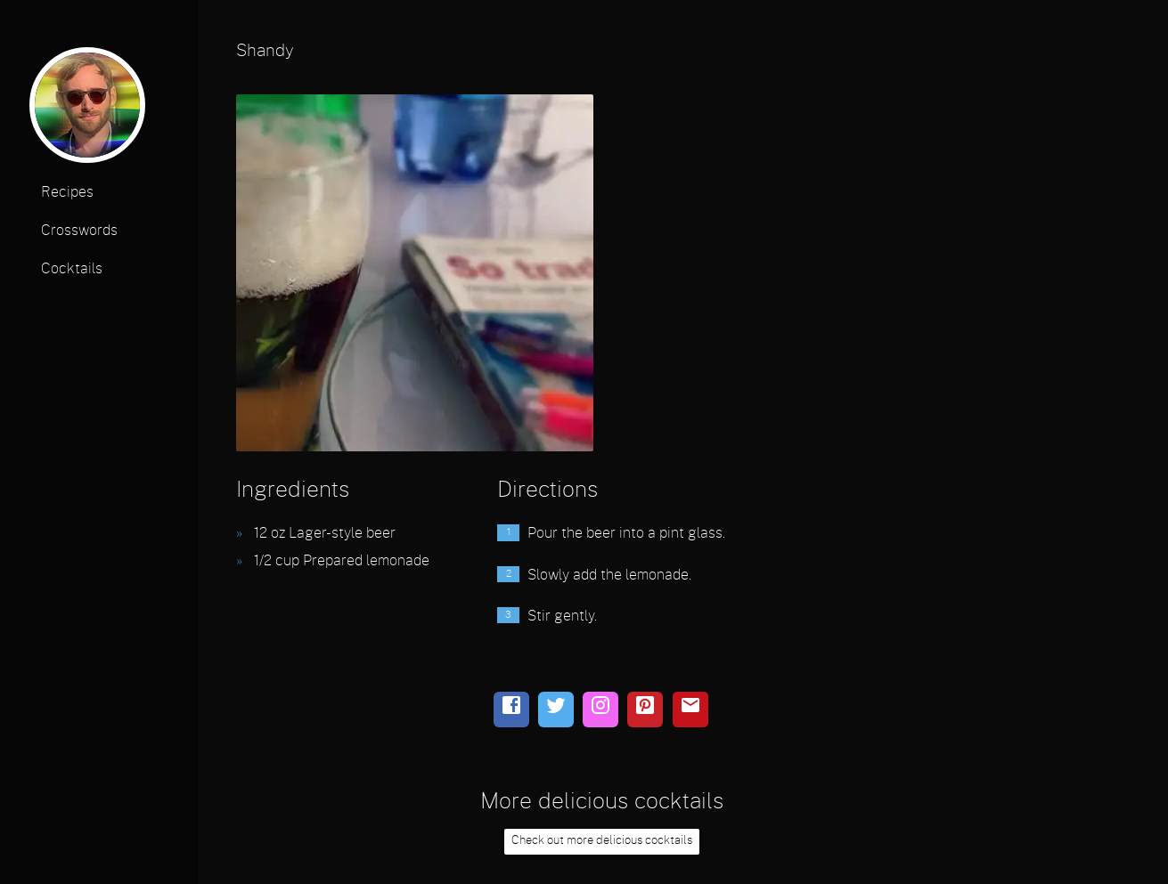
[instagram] (600, 709)
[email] (690, 709)
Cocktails (71, 269)
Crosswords (79, 230)
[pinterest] (645, 709)
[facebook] (511, 709)
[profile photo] (87, 110)
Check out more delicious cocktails (601, 841)
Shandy (265, 51)
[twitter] (556, 709)
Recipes (67, 192)
